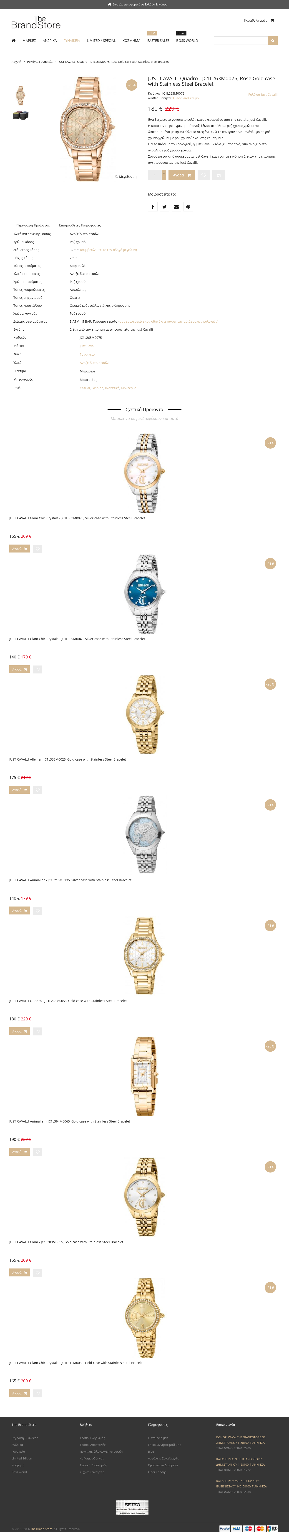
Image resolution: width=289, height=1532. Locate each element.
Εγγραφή (18, 1435)
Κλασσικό (112, 388)
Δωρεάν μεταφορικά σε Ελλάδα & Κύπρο (138, 4)
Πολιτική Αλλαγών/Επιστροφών (101, 1449)
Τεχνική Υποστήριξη (93, 1462)
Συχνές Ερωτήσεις (92, 1469)
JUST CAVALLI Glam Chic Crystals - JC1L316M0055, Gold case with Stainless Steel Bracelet (76, 1360)
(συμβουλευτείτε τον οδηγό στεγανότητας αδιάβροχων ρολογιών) (168, 321)
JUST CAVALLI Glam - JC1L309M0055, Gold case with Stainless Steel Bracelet (66, 1240)
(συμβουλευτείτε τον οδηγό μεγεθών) (108, 250)
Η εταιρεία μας (158, 1435)
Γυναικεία (18, 1449)
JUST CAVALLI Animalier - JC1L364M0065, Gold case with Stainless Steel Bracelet (69, 1119)
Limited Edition (22, 1455)
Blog (151, 1449)
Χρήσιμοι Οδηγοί (91, 1455)
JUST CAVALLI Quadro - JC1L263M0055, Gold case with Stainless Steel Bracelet (68, 999)
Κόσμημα (18, 1462)
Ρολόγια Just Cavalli (263, 94)
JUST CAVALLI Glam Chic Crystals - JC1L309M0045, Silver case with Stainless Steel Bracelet (77, 638)
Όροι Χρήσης (157, 1469)
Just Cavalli (88, 346)
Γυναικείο (87, 354)
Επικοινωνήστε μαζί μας (164, 1442)
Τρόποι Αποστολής (93, 1442)
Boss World (19, 1469)
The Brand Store (41, 1526)
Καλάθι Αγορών (259, 20)
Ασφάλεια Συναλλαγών (163, 1455)
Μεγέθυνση (126, 176)
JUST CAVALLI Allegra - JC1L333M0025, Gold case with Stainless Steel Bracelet (67, 758)
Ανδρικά (17, 1442)
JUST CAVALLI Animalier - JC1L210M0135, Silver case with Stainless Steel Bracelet (70, 879)
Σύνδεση (32, 1435)
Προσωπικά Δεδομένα (163, 1462)
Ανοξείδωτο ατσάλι (94, 363)
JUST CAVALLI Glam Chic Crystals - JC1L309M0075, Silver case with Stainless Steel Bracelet (77, 518)
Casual (85, 388)
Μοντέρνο (128, 388)
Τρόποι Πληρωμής (92, 1435)
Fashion (97, 388)
